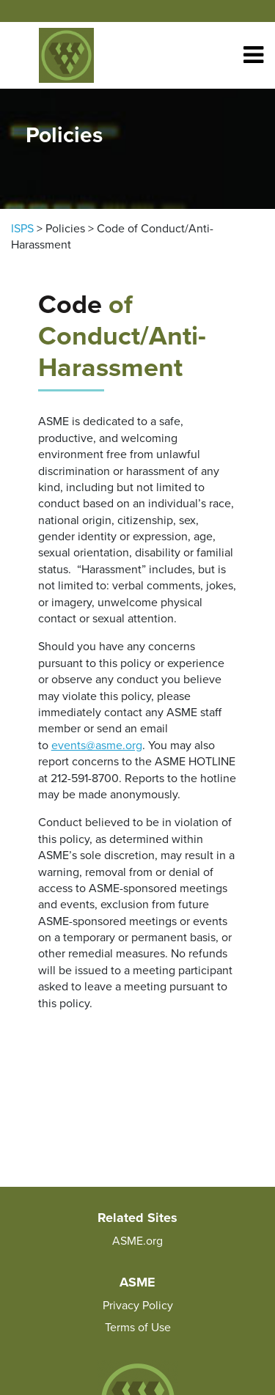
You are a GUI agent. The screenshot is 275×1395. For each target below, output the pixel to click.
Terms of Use (138, 1327)
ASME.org (137, 1241)
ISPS (22, 228)
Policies (65, 228)
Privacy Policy (138, 1305)
